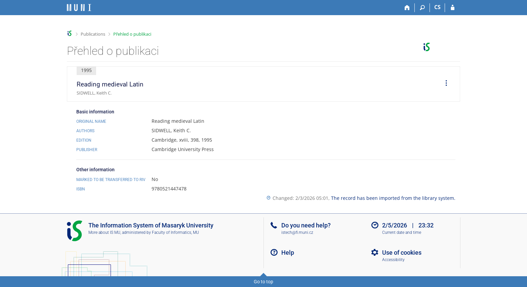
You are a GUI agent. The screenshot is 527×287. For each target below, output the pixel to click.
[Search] (422, 7)
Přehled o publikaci (132, 34)
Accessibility (393, 259)
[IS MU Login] (452, 7)
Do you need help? (306, 225)
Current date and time (401, 232)
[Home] (407, 7)
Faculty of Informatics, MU (175, 232)
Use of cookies (401, 252)
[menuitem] (444, 84)
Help (287, 252)
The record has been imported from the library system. (393, 198)
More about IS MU (104, 232)
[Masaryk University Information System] (79, 7)
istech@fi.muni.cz (297, 232)
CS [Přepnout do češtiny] (437, 7)
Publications (93, 34)
